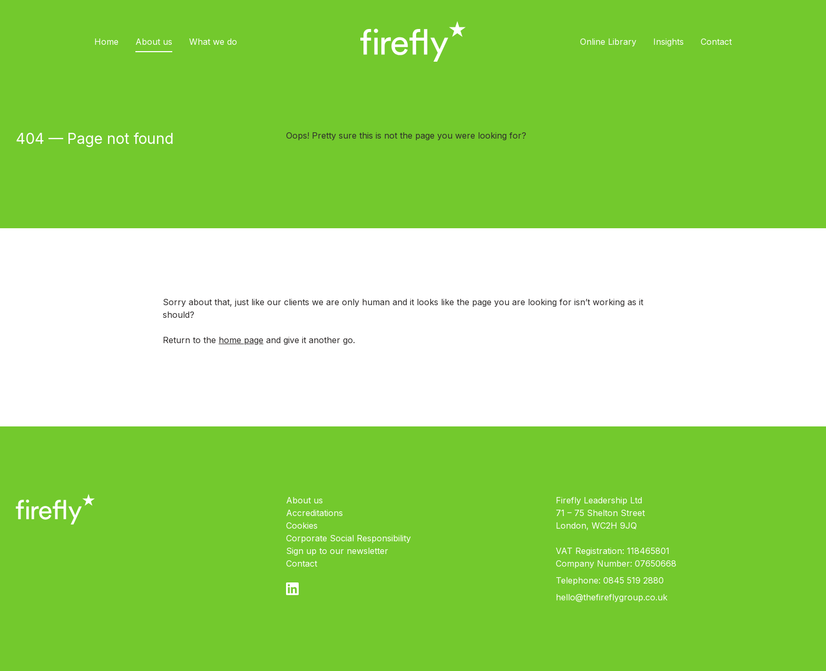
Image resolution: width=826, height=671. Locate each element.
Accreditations (314, 513)
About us (153, 41)
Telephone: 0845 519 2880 (610, 580)
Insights (668, 41)
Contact (716, 41)
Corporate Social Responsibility (348, 538)
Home (106, 41)
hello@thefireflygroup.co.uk (611, 597)
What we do (213, 41)
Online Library (608, 41)
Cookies (302, 525)
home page (241, 340)
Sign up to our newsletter (337, 551)
